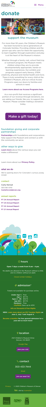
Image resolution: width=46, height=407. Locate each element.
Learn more (6, 150)
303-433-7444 (23, 366)
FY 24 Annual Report (10, 200)
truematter (28, 390)
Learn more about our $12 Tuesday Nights (24, 312)
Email (23, 371)
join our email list (23, 376)
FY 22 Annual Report (10, 206)
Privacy (8, 386)
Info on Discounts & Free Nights (23, 308)
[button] (19, 237)
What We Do (7, 169)
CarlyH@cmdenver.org (10, 190)
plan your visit (23, 349)
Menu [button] (41, 5)
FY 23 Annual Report (10, 203)
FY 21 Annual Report (10, 209)
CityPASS (17, 305)
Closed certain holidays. (23, 277)
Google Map (23, 344)
